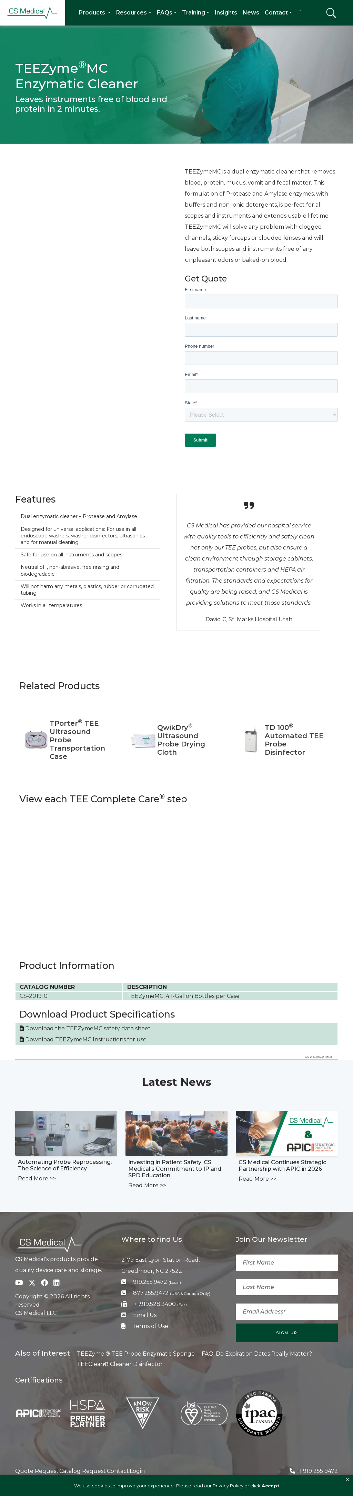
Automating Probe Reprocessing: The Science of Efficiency (65, 1165)
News (251, 12)
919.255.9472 (157, 1282)
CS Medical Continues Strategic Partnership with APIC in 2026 (282, 1165)
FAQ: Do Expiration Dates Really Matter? (257, 1353)
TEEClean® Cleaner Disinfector (120, 1364)
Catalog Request (82, 1471)
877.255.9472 (171, 1293)
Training (193, 12)
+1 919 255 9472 (317, 1471)
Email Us (145, 1315)
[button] (347, 1479)
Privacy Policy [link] (228, 1485)
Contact (276, 12)
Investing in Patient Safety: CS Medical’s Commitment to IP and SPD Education (174, 1169)
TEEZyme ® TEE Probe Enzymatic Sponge (136, 1353)
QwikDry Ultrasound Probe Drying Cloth (181, 739)
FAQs (164, 12)
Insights (226, 12)
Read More (37, 1178)
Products (93, 12)
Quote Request (37, 1471)
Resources (131, 12)
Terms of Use (150, 1326)
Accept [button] (271, 1485)
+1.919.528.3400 (160, 1304)
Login (137, 1471)
